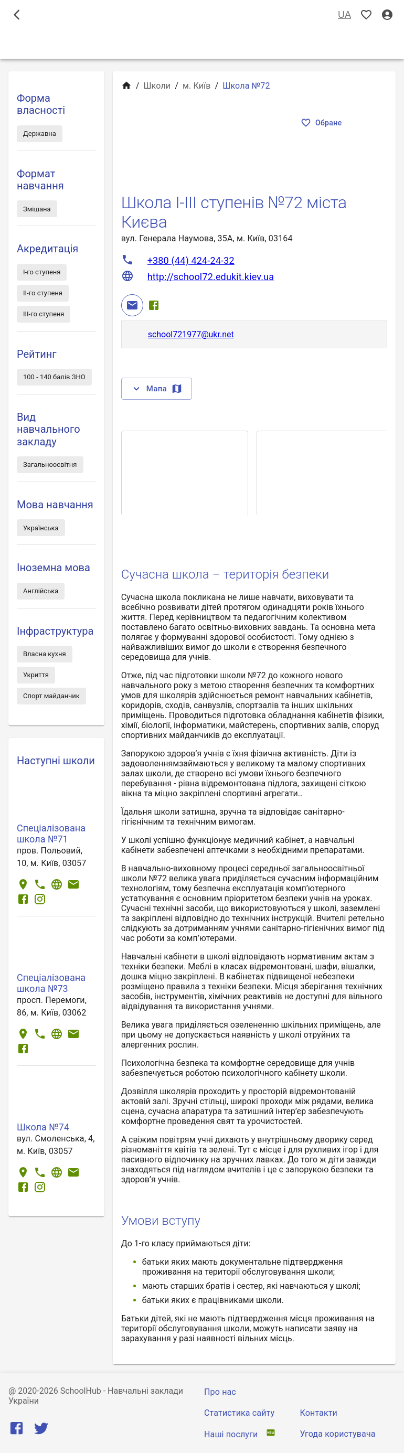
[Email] (132, 305)
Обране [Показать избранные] (322, 123)
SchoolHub (80, 1391)
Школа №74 (43, 1127)
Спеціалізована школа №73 (51, 983)
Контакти (318, 1413)
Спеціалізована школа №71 (51, 833)
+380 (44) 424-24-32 (191, 260)
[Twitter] (41, 1430)
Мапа (157, 388)
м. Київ (197, 86)
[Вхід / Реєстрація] (387, 15)
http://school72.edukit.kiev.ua (210, 276)
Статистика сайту (239, 1413)
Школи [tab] (202, 44)
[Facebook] (153, 305)
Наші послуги (231, 1434)
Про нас (220, 1392)
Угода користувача (338, 1434)
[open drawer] (16, 14)
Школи (157, 86)
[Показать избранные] (366, 15)
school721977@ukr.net (191, 334)
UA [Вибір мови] (344, 15)
